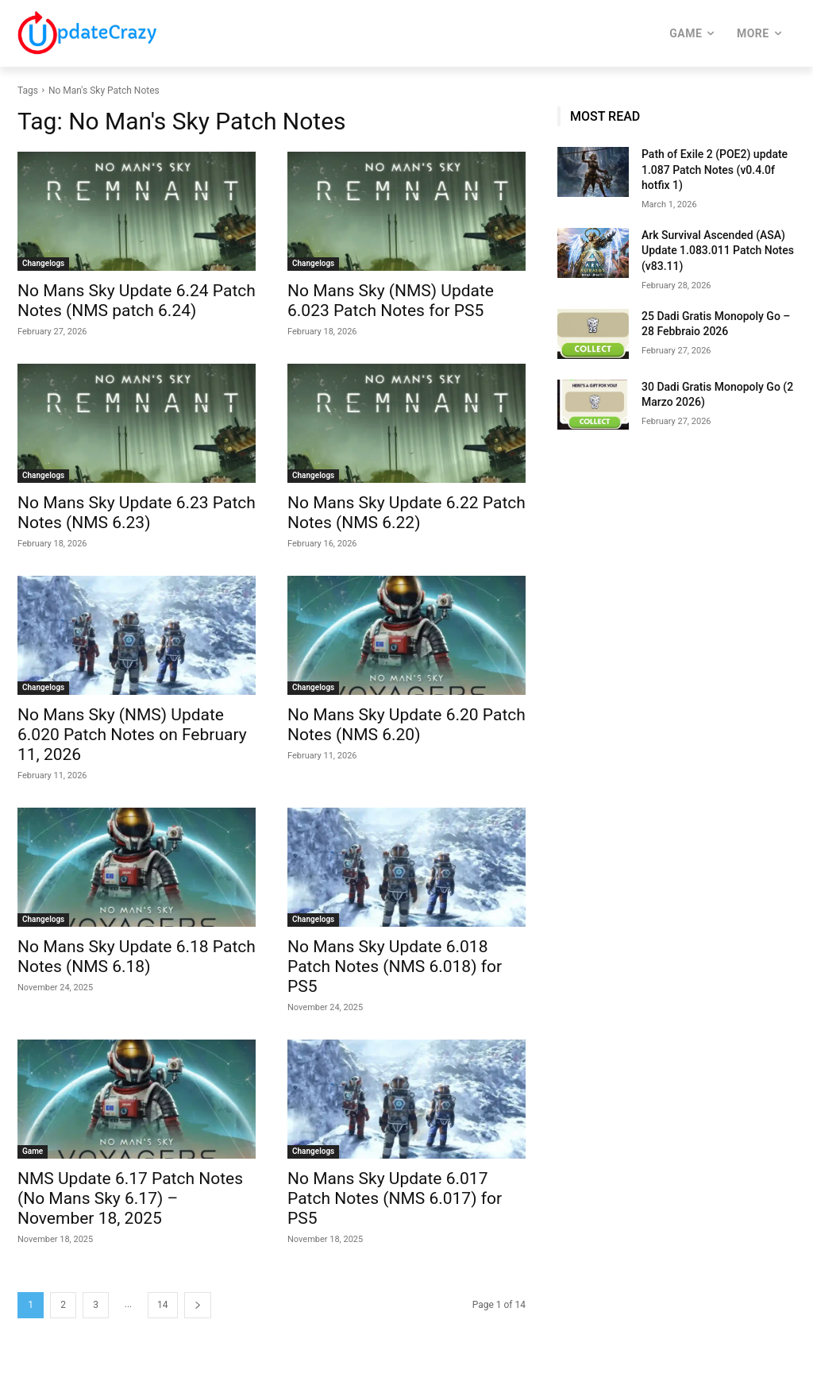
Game (32, 1151)
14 (162, 1304)
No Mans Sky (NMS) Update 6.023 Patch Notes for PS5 (390, 300)
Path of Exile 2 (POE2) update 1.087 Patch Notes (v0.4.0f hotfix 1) (715, 169)
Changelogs (43, 263)
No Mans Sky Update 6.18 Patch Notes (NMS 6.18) (136, 956)
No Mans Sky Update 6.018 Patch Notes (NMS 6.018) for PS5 (394, 966)
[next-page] (197, 1305)
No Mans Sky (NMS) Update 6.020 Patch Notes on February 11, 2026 (132, 734)
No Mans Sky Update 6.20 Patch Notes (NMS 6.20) (406, 724)
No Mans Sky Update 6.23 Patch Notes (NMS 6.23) (136, 512)
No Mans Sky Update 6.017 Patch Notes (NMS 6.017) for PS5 (394, 1198)
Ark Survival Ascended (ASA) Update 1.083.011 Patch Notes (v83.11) (718, 250)
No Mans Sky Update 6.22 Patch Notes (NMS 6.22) (406, 512)
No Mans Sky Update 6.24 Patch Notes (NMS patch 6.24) (136, 300)
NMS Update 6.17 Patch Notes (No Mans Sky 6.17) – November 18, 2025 (130, 1198)
